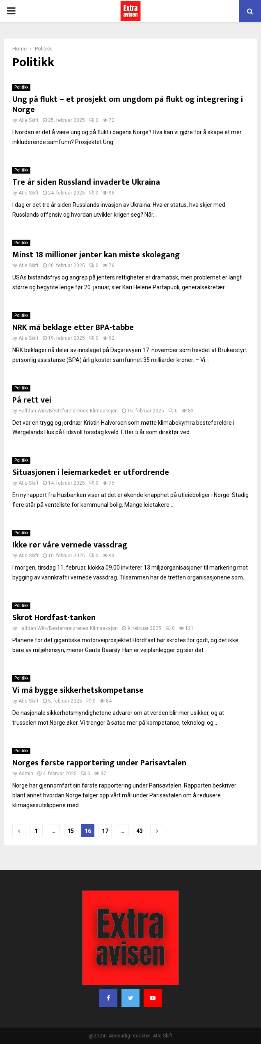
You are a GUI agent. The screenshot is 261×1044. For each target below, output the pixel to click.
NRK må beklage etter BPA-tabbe (73, 327)
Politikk (21, 87)
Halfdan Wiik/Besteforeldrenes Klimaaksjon (68, 411)
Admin (25, 773)
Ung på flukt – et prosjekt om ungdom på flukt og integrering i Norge (127, 104)
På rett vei (31, 400)
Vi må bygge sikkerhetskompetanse (78, 690)
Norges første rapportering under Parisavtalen (99, 763)
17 (105, 831)
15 (70, 831)
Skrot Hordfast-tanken (54, 618)
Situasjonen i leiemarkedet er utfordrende (90, 472)
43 (139, 831)
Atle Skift (28, 120)
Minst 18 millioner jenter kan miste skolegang (96, 255)
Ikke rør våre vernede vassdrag (69, 545)
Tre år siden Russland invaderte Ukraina (86, 182)
